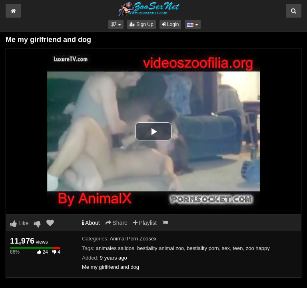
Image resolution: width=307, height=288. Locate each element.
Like (19, 223)
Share (117, 223)
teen (238, 248)
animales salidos (115, 248)
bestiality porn (203, 248)
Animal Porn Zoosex (133, 239)
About (91, 223)
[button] (115, 24)
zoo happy (258, 248)
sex (226, 248)
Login (170, 24)
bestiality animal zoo (160, 248)
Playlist (145, 223)
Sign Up (142, 24)
